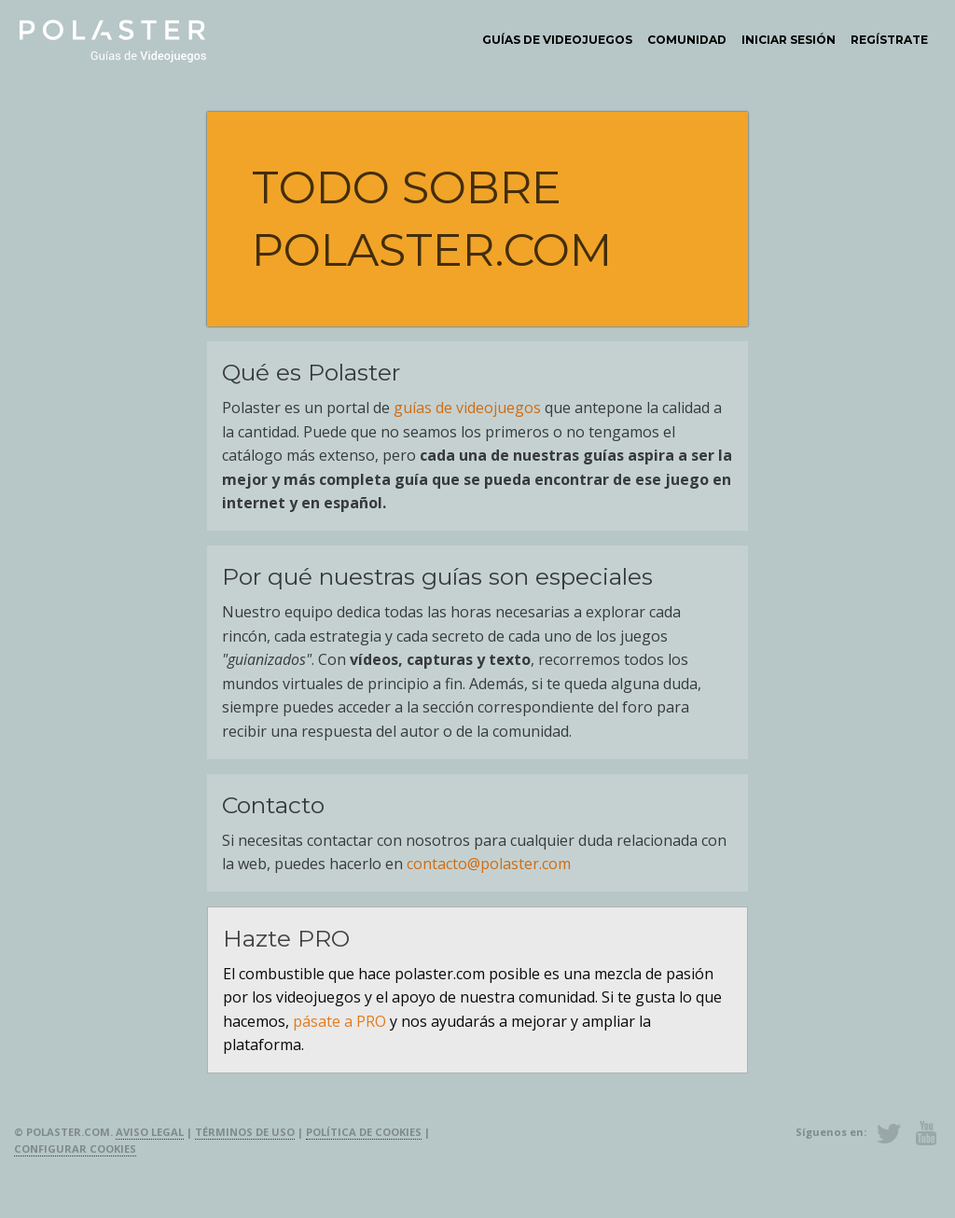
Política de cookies (364, 1132)
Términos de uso (245, 1132)
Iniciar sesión (788, 40)
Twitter (889, 1133)
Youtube (926, 1133)
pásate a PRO (339, 1021)
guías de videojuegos (467, 407)
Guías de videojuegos (557, 40)
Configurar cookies (75, 1149)
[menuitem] (557, 40)
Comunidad (687, 40)
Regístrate (889, 40)
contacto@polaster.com (489, 863)
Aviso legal (150, 1132)
